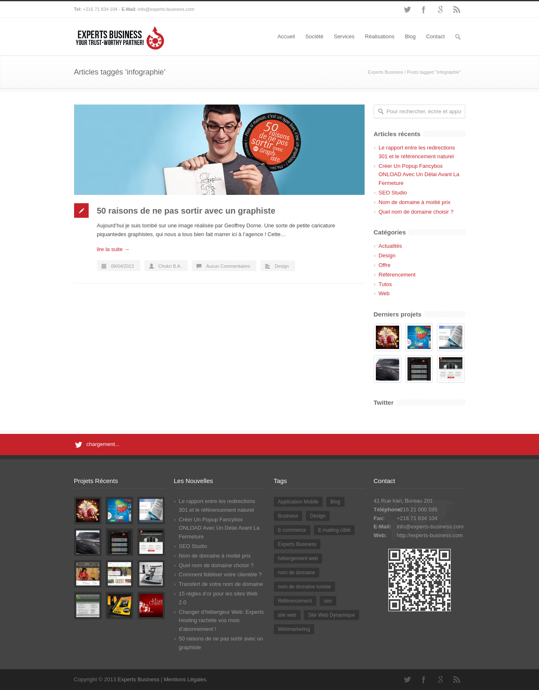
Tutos (385, 284)
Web (384, 293)
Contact (435, 36)
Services (344, 36)
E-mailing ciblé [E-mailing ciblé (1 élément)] (334, 530)
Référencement (397, 275)
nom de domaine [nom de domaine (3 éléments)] (296, 572)
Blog (410, 36)
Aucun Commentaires (228, 266)
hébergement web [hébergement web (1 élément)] (298, 558)
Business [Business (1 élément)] (288, 516)
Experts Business (385, 72)
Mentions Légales (185, 679)
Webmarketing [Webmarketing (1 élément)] (294, 629)
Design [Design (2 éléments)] (317, 516)
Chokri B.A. (170, 266)
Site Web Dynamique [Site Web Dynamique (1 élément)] (331, 615)
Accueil (286, 36)
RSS (457, 9)
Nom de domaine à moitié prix (415, 202)
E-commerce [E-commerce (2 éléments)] (292, 530)
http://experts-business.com (430, 535)
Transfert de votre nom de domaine (221, 584)
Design (282, 266)
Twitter (407, 9)
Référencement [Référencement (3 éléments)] (295, 601)
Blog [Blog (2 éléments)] (335, 502)
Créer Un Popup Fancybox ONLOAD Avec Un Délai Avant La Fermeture (419, 175)
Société (314, 36)
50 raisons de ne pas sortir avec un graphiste (186, 210)
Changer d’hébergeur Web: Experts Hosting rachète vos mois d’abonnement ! (221, 621)
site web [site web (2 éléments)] (287, 615)
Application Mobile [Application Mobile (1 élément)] (298, 502)
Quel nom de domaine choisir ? (416, 212)
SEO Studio (393, 192)
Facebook (423, 9)
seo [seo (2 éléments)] (328, 601)
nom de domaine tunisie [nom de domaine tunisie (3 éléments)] (304, 587)
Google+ (440, 9)
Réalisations (380, 36)
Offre (385, 265)
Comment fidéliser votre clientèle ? (220, 574)
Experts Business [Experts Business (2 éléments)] (297, 544)
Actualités (390, 246)
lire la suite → (113, 249)
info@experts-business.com (166, 9)
